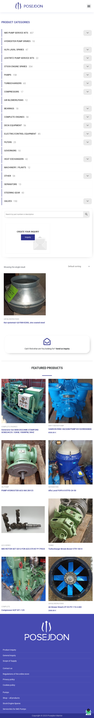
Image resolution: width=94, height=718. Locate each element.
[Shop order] (78, 266)
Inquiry (28, 237)
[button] (89, 6)
